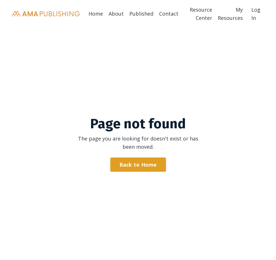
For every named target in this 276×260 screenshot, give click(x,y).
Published (141, 13)
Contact (168, 13)
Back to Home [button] (138, 164)
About (116, 13)
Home (96, 13)
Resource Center (201, 13)
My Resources (230, 13)
